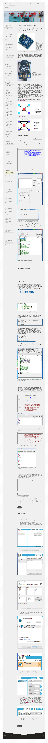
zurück (19, 507)
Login (43, 735)
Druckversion (7, 735)
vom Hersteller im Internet (37, 139)
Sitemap (12, 735)
